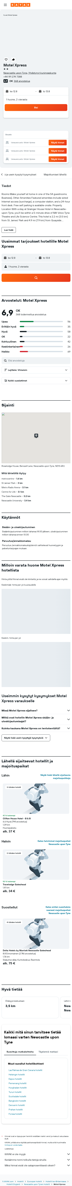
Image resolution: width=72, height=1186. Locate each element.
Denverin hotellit (17, 1105)
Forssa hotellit (15, 1114)
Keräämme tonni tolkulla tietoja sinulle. (37, 1160)
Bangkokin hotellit (17, 1100)
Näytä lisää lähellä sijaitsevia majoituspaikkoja (55, 777)
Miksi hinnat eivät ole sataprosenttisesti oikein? (37, 1165)
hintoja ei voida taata (13, 1145)
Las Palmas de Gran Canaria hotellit (25, 1070)
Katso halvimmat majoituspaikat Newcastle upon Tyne (54, 843)
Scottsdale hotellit (17, 1096)
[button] (5, 4)
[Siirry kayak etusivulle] (20, 5)
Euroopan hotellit (34, 1181)
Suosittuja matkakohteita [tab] (20, 1051)
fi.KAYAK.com (7, 1181)
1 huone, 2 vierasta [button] (16, 99)
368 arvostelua (22, 81)
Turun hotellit (15, 1092)
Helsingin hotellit (17, 1074)
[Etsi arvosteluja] (38, 360)
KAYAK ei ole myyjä (37, 1154)
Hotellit (20, 1181)
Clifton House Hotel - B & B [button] (17, 818)
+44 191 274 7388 (12, 76)
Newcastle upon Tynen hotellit (37, 1184)
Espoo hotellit (15, 1079)
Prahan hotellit (16, 1109)
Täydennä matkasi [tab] (48, 1051)
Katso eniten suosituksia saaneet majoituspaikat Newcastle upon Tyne (58, 910)
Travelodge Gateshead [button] (14, 884)
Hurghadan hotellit (18, 1087)
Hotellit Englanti (13, 1184)
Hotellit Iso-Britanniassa (56, 1181)
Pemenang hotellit (18, 1083)
